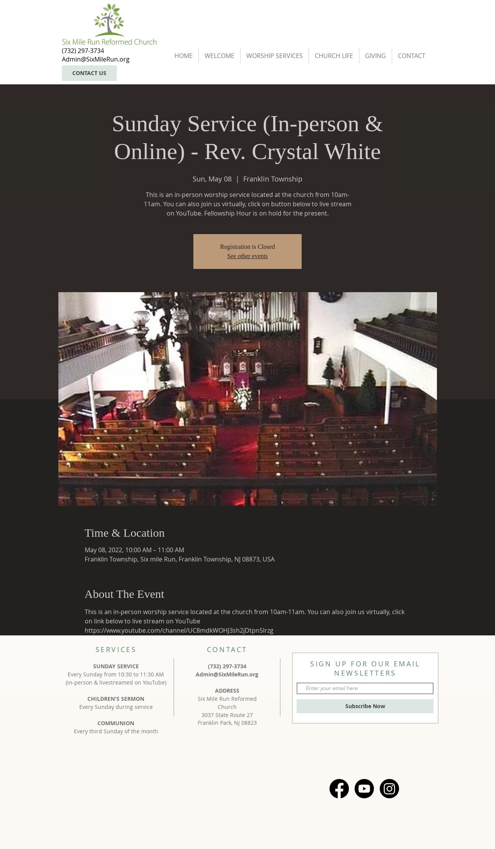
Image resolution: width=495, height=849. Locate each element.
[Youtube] (364, 788)
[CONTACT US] (89, 73)
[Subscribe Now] (365, 706)
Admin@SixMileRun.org (227, 674)
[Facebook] (339, 788)
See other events (247, 256)
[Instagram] (389, 788)
